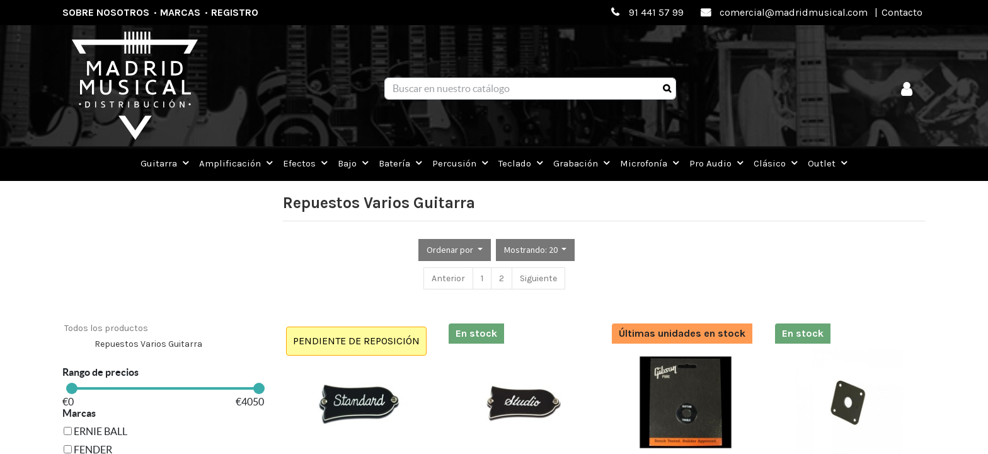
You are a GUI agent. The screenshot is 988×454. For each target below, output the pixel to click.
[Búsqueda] (667, 89)
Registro (234, 12)
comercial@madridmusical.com (794, 12)
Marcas (180, 12)
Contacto (902, 12)
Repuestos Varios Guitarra (148, 344)
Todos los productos (106, 328)
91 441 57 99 (656, 12)
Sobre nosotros (105, 12)
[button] (454, 250)
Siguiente (538, 278)
